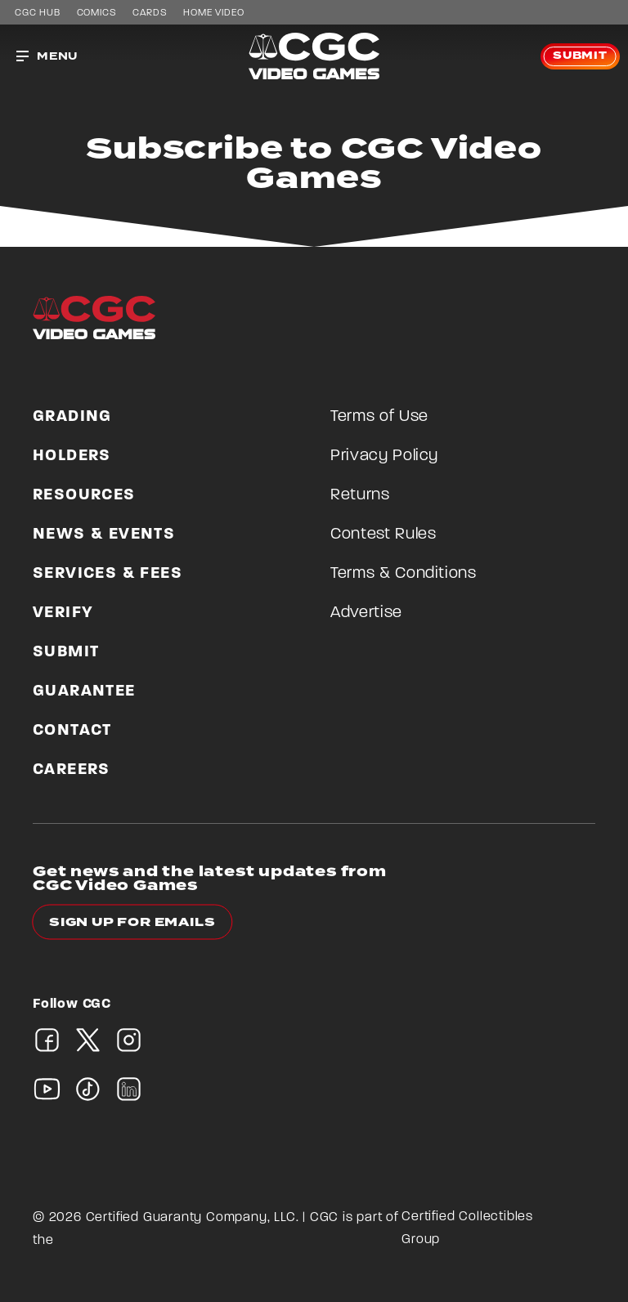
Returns (360, 495)
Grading (72, 417)
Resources (84, 495)
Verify (63, 613)
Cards (149, 13)
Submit (580, 56)
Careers (71, 770)
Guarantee (84, 691)
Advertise (366, 613)
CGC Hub (38, 13)
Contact (72, 731)
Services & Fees (107, 574)
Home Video (213, 13)
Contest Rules (383, 534)
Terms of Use (379, 417)
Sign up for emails (132, 922)
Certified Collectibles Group (467, 1228)
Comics (97, 13)
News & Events (104, 534)
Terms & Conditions (403, 574)
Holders (72, 456)
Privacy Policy (384, 456)
